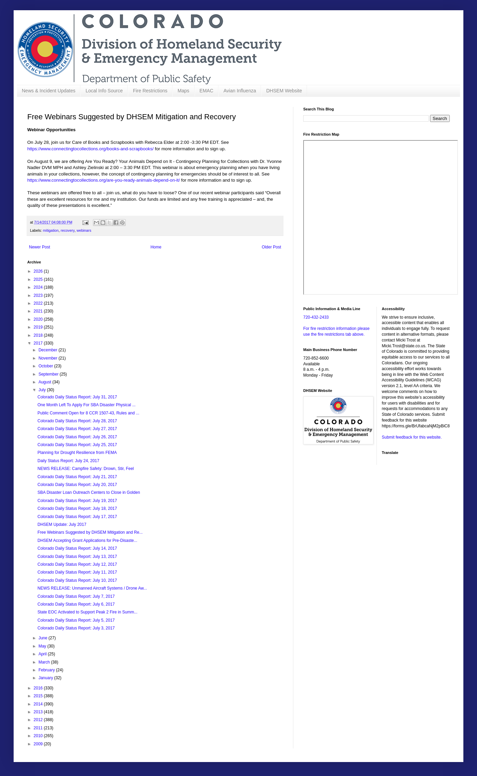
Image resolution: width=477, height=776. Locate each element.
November (49, 358)
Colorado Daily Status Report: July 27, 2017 (77, 428)
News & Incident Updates (48, 90)
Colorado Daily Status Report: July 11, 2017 (77, 572)
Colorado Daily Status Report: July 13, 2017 (77, 556)
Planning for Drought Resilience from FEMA (77, 452)
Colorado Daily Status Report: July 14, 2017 (77, 548)
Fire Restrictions (150, 90)
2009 (39, 744)
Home (156, 247)
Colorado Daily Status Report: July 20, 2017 (77, 484)
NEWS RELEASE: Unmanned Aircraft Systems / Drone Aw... (92, 588)
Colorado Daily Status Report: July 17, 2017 (77, 516)
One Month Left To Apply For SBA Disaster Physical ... (86, 404)
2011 (39, 728)
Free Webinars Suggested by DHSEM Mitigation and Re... (90, 532)
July (43, 389)
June (43, 638)
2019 (39, 327)
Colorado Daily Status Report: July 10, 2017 (77, 580)
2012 (39, 719)
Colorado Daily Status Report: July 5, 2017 (76, 620)
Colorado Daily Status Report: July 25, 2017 (77, 444)
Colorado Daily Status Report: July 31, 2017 (77, 397)
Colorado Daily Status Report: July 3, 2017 (76, 628)
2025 (39, 279)
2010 (39, 735)
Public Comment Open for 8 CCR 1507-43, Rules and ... (88, 413)
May (43, 646)
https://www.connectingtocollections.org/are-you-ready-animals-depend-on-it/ (103, 180)
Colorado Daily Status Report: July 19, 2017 (77, 500)
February (47, 670)
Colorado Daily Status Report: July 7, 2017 (76, 596)
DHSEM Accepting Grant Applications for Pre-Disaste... (87, 540)
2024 (39, 287)
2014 (39, 704)
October (46, 366)
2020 (39, 319)
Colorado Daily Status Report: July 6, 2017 (76, 604)
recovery (68, 230)
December (49, 350)
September (49, 374)
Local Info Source (104, 90)
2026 (39, 271)
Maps (183, 90)
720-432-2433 (316, 317)
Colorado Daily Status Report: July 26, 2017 (77, 437)
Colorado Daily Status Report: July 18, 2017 (77, 508)
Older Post (271, 247)
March (45, 662)
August (45, 382)
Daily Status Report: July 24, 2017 (68, 460)
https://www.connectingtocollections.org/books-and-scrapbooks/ (90, 148)
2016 (39, 688)
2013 (39, 712)
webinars (84, 230)
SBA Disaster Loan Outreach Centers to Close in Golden (88, 492)
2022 (39, 303)
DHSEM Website (284, 90)
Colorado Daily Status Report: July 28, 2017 (77, 421)
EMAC (206, 90)
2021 (39, 311)
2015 (39, 696)
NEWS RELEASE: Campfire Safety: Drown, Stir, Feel (85, 468)
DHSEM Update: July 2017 (61, 524)
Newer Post (39, 247)
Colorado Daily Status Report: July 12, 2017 (77, 564)
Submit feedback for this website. (412, 437)
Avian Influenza (240, 90)
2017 (39, 343)
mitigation (51, 230)
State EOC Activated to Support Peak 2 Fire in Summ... (87, 612)
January (46, 677)
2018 (39, 335)
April (43, 654)
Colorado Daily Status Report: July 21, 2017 (77, 476)
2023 (39, 295)
